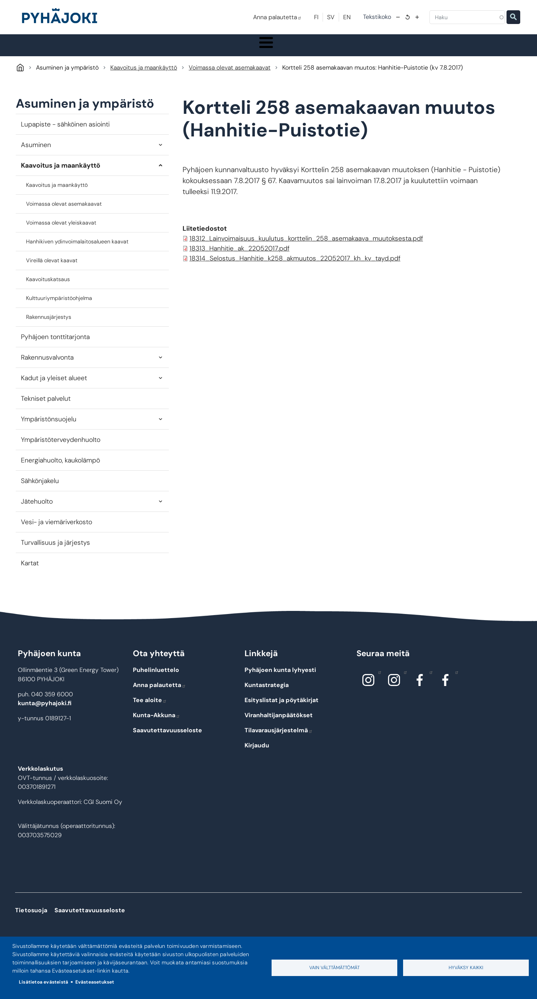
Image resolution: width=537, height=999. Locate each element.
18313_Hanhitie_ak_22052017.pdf (239, 255)
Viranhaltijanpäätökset (279, 722)
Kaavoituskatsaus (48, 286)
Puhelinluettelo (156, 677)
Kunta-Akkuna (156, 722)
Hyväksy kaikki (466, 968)
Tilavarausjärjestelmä (279, 737)
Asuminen (36, 151)
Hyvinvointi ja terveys (287, 48)
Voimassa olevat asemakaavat (230, 75)
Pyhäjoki (20, 74)
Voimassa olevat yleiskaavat (61, 229)
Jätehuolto (37, 508)
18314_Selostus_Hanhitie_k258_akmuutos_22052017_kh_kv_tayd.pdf (294, 265)
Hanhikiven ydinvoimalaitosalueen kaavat (77, 248)
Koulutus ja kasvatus (221, 48)
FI (316, 17)
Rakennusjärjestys (48, 323)
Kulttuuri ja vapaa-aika (354, 48)
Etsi (513, 17)
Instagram (378, 679)
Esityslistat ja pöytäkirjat (282, 707)
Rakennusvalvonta (47, 364)
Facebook (429, 679)
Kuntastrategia (267, 692)
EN (347, 17)
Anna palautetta (277, 17)
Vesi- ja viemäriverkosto (56, 529)
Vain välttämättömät (334, 968)
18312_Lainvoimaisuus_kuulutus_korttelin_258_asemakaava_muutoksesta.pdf (306, 245)
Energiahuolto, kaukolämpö (60, 467)
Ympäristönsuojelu (48, 426)
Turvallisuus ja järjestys (55, 549)
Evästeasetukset (94, 982)
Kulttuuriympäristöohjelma (59, 305)
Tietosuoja (31, 917)
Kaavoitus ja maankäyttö (143, 75)
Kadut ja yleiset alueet (54, 385)
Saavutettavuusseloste (167, 737)
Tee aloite (150, 707)
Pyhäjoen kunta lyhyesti (280, 677)
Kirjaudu (257, 752)
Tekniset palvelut (46, 405)
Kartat (30, 570)
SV (331, 17)
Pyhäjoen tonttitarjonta (55, 343)
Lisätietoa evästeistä (43, 982)
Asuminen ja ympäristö (152, 48)
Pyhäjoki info (87, 48)
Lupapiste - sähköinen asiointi (65, 131)
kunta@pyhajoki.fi (45, 710)
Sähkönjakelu (40, 488)
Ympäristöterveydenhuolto (60, 447)
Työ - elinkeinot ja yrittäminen (426, 48)
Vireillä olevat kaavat (51, 267)
